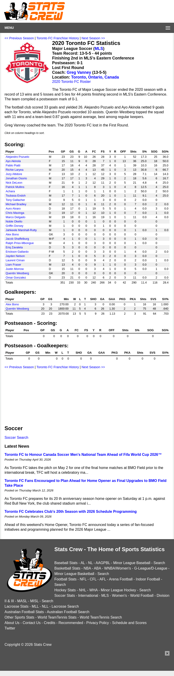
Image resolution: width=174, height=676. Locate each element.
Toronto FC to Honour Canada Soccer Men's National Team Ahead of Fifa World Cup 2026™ (83, 454)
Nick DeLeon (14, 182)
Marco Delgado (15, 217)
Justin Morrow (15, 269)
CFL (93, 579)
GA (102, 299)
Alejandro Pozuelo (17, 156)
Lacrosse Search (65, 606)
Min (66, 299)
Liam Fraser (13, 264)
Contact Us (32, 623)
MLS (99, 48)
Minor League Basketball (74, 574)
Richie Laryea (14, 169)
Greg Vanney (79, 72)
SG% (165, 151)
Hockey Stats (65, 590)
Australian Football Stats (24, 612)
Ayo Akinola (13, 161)
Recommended (70, 623)
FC (94, 151)
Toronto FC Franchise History (57, 38)
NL (90, 563)
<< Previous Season (19, 38)
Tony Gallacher (15, 200)
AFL (102, 579)
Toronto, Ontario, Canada (95, 77)
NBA (87, 568)
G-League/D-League (150, 568)
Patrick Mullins (15, 187)
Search (159, 563)
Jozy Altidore (14, 174)
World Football (141, 595)
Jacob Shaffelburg (17, 238)
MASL (22, 601)
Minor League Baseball (131, 563)
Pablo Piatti (13, 165)
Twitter (10, 628)
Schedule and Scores (129, 623)
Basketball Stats (67, 568)
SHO (93, 299)
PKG (122, 299)
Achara (10, 191)
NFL (83, 579)
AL (83, 563)
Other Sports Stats (19, 617)
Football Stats (65, 579)
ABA (97, 568)
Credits (49, 623)
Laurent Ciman (15, 260)
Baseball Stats (65, 563)
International (88, 595)
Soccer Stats (64, 595)
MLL (35, 606)
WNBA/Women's (117, 568)
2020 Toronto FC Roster (71, 82)
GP (63, 151)
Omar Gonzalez (16, 277)
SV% (165, 299)
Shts (133, 151)
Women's (119, 595)
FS (102, 151)
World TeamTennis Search (101, 617)
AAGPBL (103, 563)
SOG (154, 151)
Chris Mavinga (15, 213)
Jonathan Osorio (16, 178)
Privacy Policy (97, 623)
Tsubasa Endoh (16, 195)
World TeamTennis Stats (57, 617)
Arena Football (121, 579)
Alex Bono (12, 234)
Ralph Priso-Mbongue (20, 243)
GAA (112, 299)
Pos (51, 151)
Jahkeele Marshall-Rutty (21, 230)
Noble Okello (14, 221)
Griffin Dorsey (14, 225)
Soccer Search (16, 437)
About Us (12, 623)
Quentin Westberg (17, 273)
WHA (93, 590)
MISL (34, 601)
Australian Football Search (68, 612)
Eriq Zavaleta (14, 247)
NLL (45, 606)
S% (144, 151)
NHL (82, 590)
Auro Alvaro (13, 208)
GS (72, 151)
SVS (153, 299)
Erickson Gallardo (17, 251)
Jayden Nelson (15, 256)
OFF (123, 151)
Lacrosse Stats (17, 606)
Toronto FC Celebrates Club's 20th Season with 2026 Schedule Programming (71, 511)
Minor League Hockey (118, 590)
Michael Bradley (16, 204)
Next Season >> (93, 38)
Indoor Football (148, 579)
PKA (133, 299)
